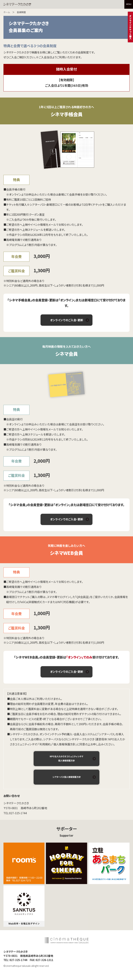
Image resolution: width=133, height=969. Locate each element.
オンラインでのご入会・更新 (66, 320)
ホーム (6, 12)
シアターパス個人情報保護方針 (66, 778)
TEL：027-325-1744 (15, 961)
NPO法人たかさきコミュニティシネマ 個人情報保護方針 (66, 759)
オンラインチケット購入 (130, 27)
